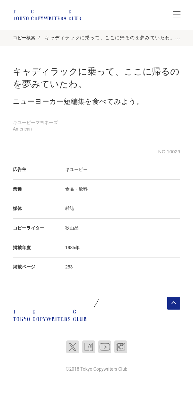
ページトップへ (173, 303)
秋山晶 (72, 228)
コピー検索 (24, 37)
